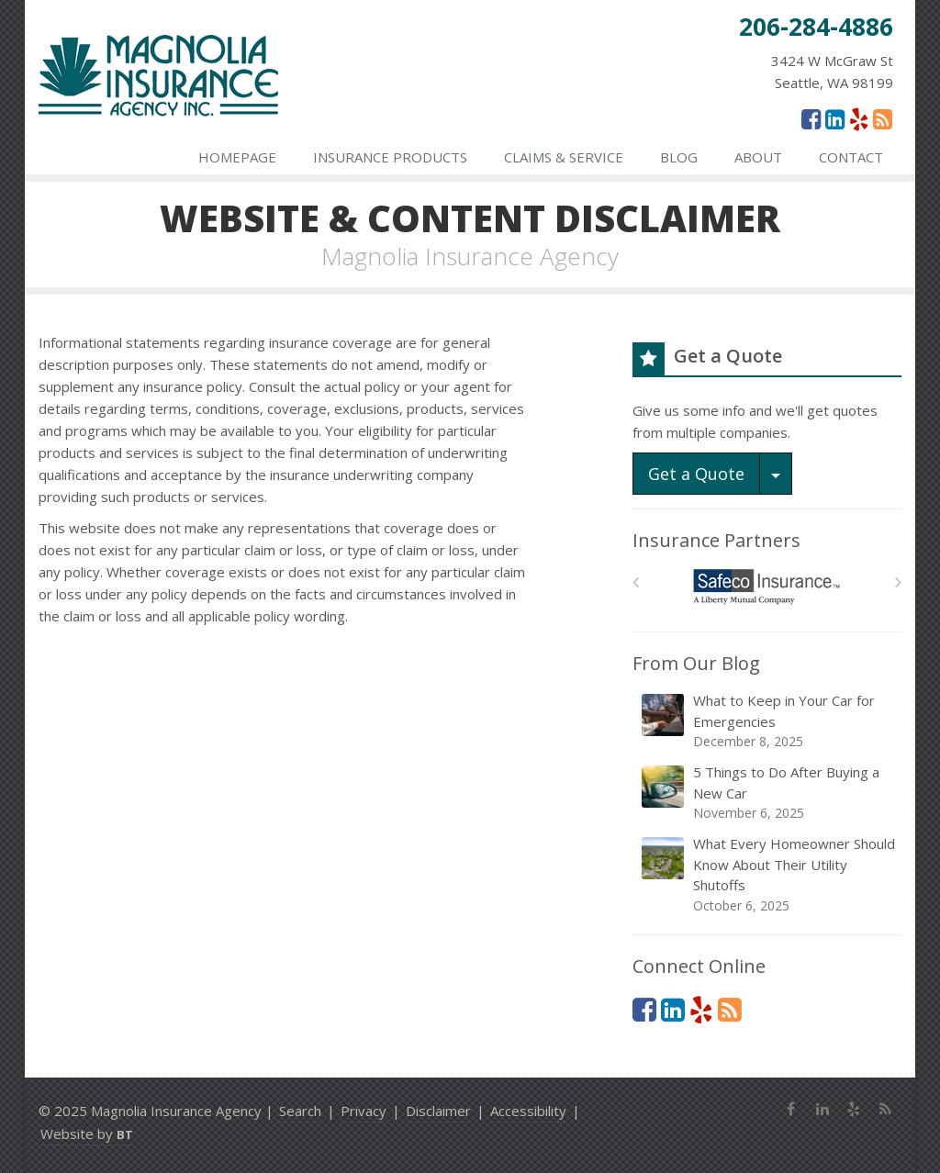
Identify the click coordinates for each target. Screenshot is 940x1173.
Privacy (363, 1110)
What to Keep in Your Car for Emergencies (768, 721)
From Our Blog (696, 663)
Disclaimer (438, 1110)
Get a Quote (696, 474)
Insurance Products (390, 157)
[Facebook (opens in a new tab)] (811, 118)
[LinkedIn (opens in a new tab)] (835, 118)
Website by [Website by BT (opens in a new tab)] (86, 1133)
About (758, 157)
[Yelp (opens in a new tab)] (858, 118)
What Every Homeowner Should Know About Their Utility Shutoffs (768, 874)
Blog (679, 157)
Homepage (237, 157)
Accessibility (528, 1110)
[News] (882, 118)
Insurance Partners (716, 540)
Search (300, 1110)
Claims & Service (563, 157)
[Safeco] (767, 587)
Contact (851, 157)
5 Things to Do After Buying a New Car (768, 792)
